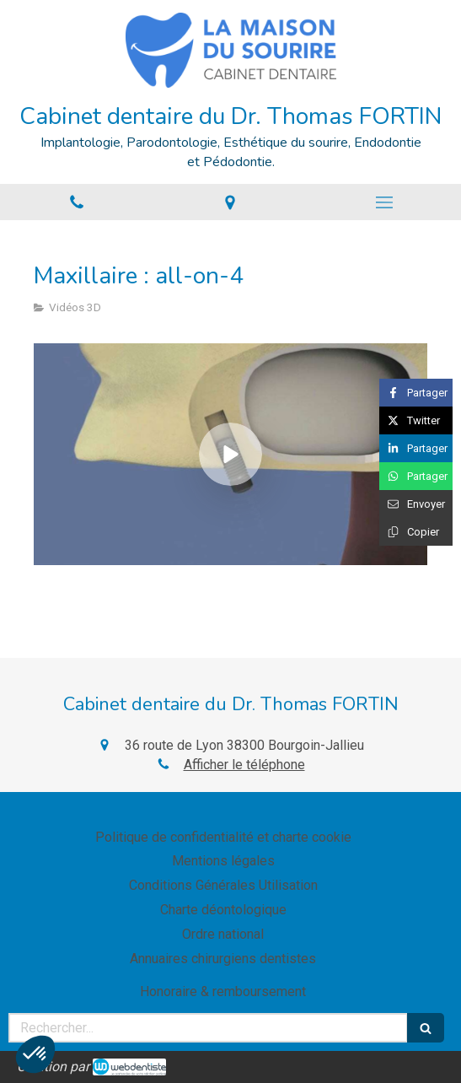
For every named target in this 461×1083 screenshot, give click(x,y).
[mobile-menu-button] (384, 202)
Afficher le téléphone (244, 765)
